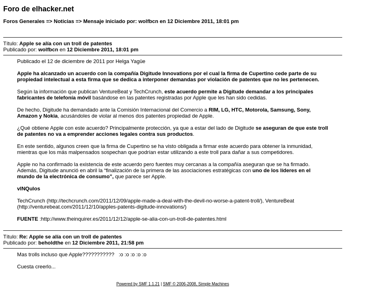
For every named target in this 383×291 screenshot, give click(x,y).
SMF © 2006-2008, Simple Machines (196, 284)
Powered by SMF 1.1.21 (138, 284)
